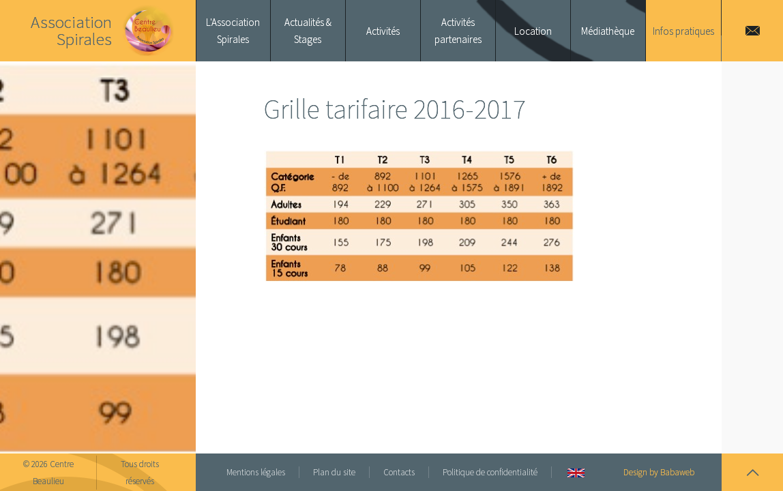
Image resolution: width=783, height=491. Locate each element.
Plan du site (334, 472)
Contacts (399, 472)
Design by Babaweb (658, 472)
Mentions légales (255, 472)
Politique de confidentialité (490, 472)
